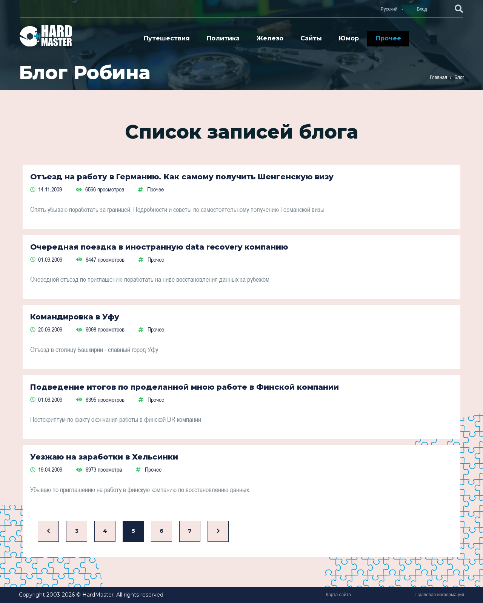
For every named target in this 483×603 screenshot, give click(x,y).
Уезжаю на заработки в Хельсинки (104, 456)
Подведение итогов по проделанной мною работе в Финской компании (184, 387)
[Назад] (48, 531)
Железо (270, 38)
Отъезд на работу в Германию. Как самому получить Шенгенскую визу (182, 176)
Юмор (349, 38)
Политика (223, 38)
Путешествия (167, 38)
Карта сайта (338, 594)
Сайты (311, 38)
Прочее (388, 38)
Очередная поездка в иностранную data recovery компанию (159, 246)
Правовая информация (439, 594)
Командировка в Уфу (74, 316)
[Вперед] (218, 531)
